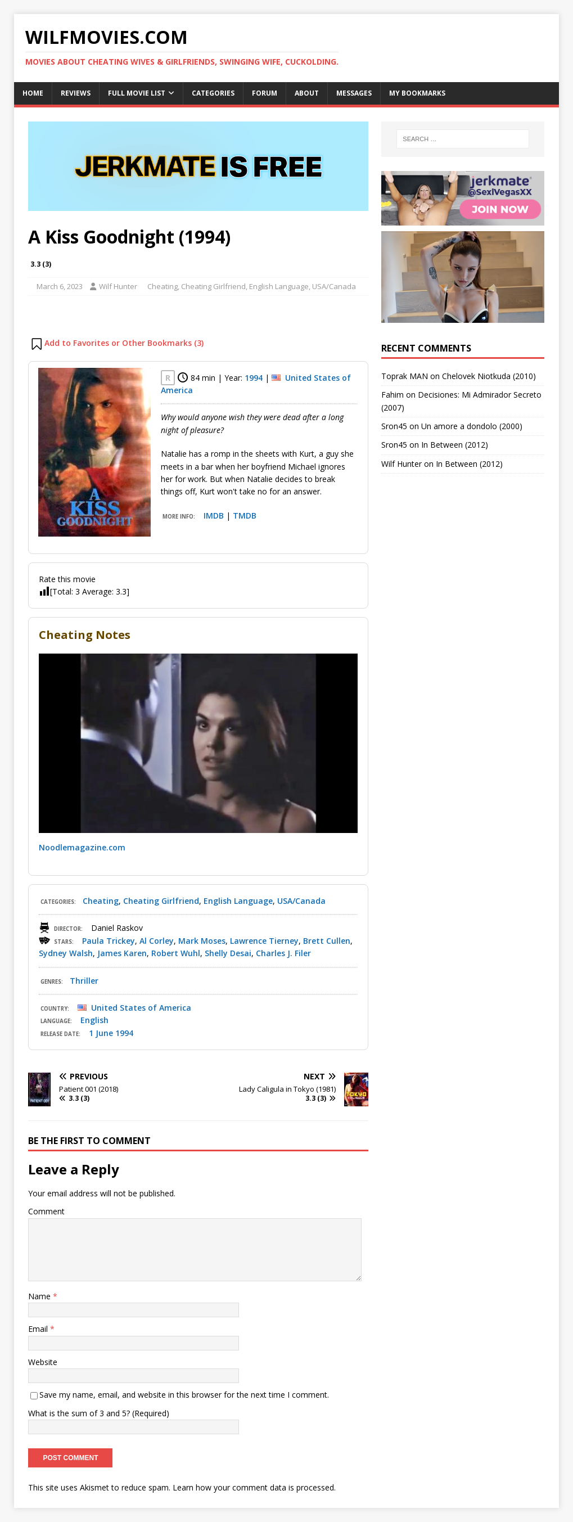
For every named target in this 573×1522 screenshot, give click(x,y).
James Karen (122, 953)
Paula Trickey (108, 940)
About (307, 93)
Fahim (392, 394)
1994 (254, 377)
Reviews (76, 93)
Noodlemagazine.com (82, 847)
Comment (46, 1211)
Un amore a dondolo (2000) (471, 426)
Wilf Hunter (118, 286)
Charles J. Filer (283, 953)
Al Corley (156, 940)
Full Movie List (136, 93)
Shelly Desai (228, 953)
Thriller (84, 980)
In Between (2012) (454, 444)
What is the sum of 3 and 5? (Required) (98, 1413)
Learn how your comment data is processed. (254, 1487)
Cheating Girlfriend (213, 286)
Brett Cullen (326, 940)
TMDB (244, 515)
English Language (279, 286)
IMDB (214, 515)
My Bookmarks (417, 93)
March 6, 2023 (60, 286)
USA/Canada (334, 286)
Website (42, 1362)
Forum (264, 93)
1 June (101, 1033)
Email (39, 1328)
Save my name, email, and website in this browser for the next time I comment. (184, 1394)
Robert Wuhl (175, 953)
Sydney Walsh (66, 953)
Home (32, 93)
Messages (354, 93)
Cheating (162, 286)
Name (40, 1296)
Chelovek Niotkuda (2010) (489, 376)
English (94, 1020)
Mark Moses (201, 940)
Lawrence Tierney (264, 940)
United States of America (141, 1007)
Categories (213, 93)
